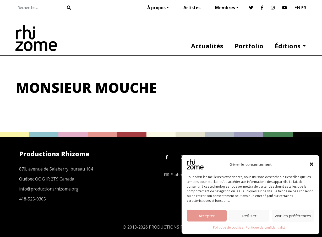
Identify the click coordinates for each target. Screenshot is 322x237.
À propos (156, 8)
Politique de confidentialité (266, 227)
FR (303, 8)
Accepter (207, 215)
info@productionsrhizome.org (49, 189)
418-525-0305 (32, 199)
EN (297, 8)
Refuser (249, 215)
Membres (225, 8)
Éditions (288, 46)
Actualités (207, 46)
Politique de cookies (228, 227)
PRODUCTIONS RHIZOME (174, 227)
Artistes (191, 8)
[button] (311, 164)
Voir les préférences (293, 215)
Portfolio (249, 46)
